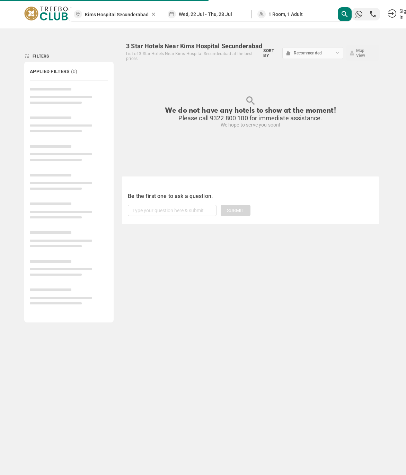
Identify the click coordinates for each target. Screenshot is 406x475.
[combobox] (118, 15)
